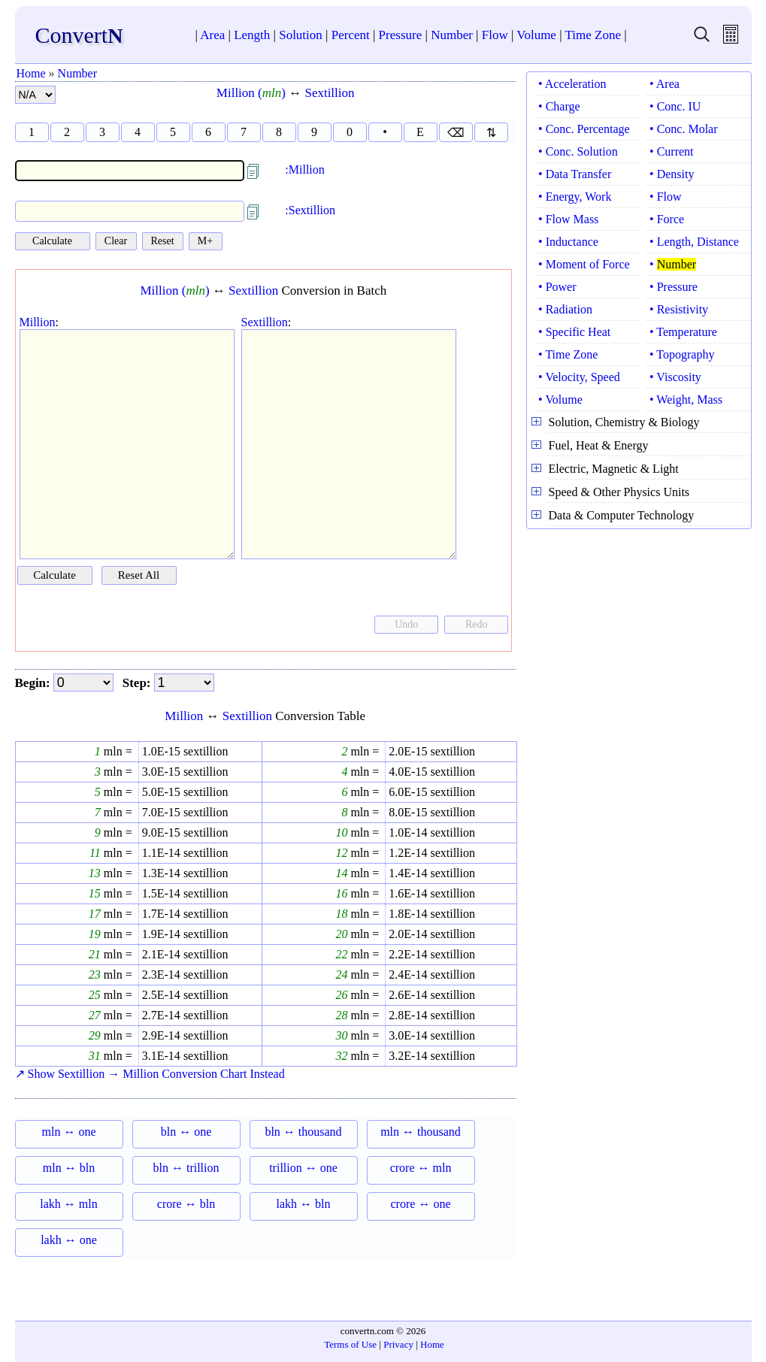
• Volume (560, 399)
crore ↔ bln (186, 1203)
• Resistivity (678, 309)
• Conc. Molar (683, 129)
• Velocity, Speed (579, 377)
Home (31, 73)
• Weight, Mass (685, 399)
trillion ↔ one (303, 1167)
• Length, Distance (694, 241)
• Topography (681, 354)
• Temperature (683, 331)
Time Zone (593, 35)
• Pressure (673, 286)
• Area (664, 83)
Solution (300, 35)
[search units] (701, 39)
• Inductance (568, 241)
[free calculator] (730, 39)
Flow (495, 35)
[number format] (35, 95)
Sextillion (329, 93)
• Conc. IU (675, 106)
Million (38, 322)
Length (252, 35)
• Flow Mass (568, 219)
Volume (536, 35)
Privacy (398, 1344)
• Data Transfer (574, 174)
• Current (671, 151)
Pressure (400, 35)
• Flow (665, 196)
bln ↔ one (186, 1131)
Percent (351, 35)
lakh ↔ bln (304, 1203)
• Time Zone (568, 354)
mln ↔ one (69, 1131)
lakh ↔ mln (68, 1203)
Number (452, 35)
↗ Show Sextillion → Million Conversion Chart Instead (150, 1073)
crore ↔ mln (421, 1167)
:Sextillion (310, 210)
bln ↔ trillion (186, 1167)
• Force (666, 219)
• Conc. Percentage (584, 129)
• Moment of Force (584, 264)
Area (212, 35)
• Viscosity (675, 377)
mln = (116, 751)
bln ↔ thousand (303, 1131)
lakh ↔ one (69, 1239)
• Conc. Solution (578, 151)
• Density (671, 174)
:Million (304, 169)
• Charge (559, 106)
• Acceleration (572, 83)
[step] (184, 682)
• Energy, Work (574, 196)
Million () (251, 93)
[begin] (83, 682)
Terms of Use (350, 1344)
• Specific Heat (574, 331)
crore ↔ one (421, 1203)
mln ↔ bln (69, 1167)
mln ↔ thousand (420, 1131)
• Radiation (565, 309)
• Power (557, 286)
